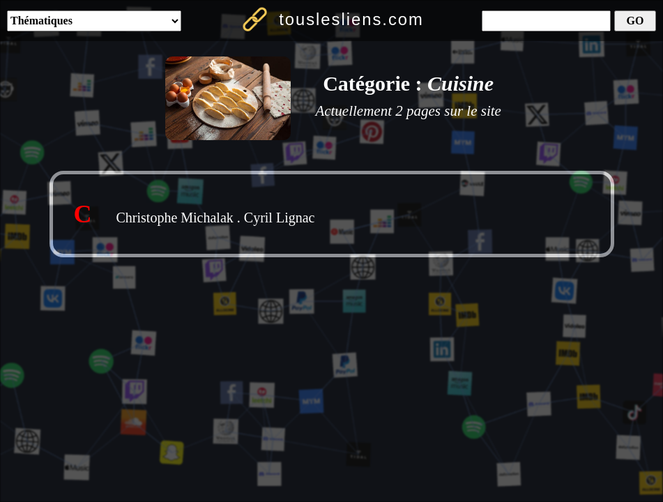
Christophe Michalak (175, 217)
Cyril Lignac (279, 217)
